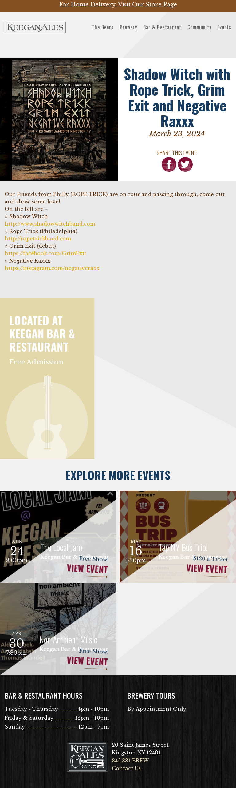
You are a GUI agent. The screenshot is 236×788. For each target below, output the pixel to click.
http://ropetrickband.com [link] (38, 238)
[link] (45, 253)
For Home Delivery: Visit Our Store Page (118, 4)
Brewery (128, 27)
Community (199, 27)
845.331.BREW (130, 761)
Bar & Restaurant (162, 27)
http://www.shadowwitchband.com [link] (50, 224)
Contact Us (126, 768)
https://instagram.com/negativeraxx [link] (52, 268)
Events (224, 27)
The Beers (103, 27)
